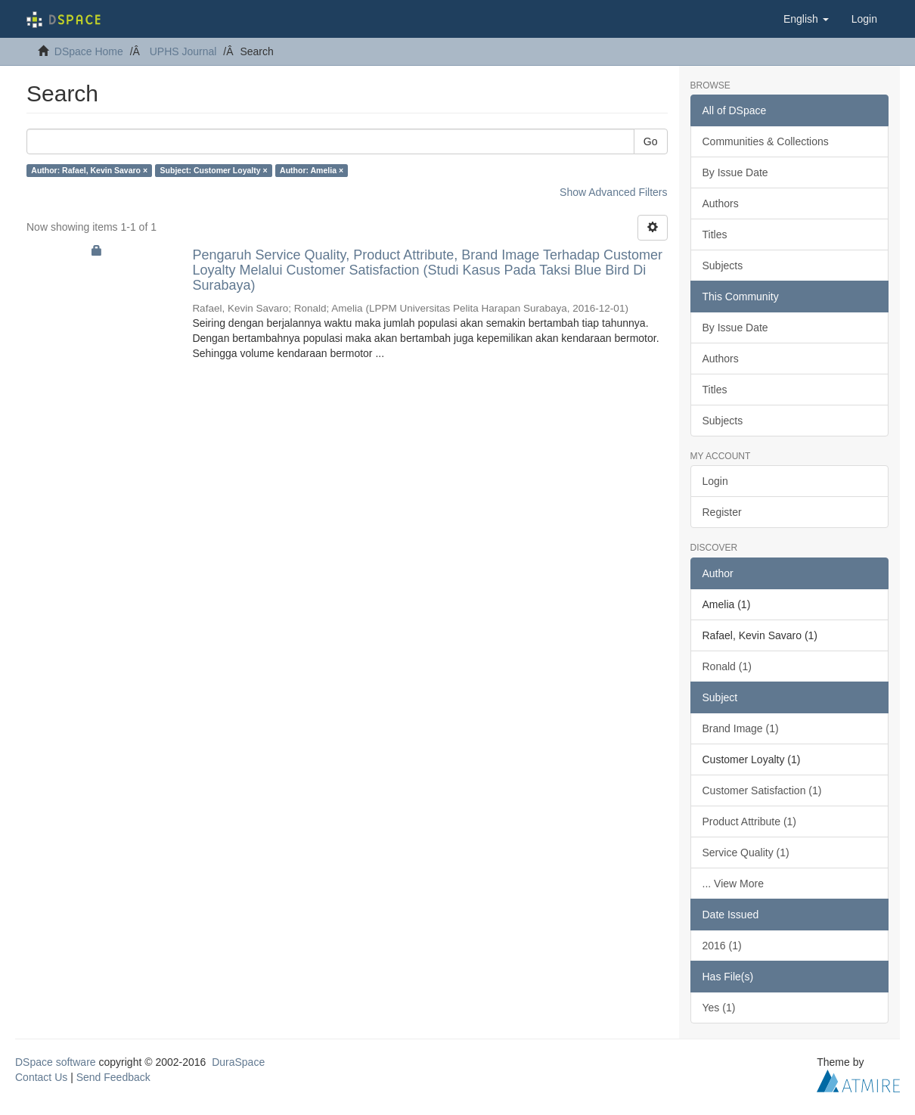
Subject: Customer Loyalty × (214, 170)
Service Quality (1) (746, 852)
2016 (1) (722, 946)
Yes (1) (719, 1008)
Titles (715, 234)
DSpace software (55, 1062)
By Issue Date (735, 172)
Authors (721, 203)
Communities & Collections (766, 141)
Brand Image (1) (741, 728)
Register (722, 512)
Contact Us (41, 1077)
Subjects (723, 265)
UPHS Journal (183, 51)
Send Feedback (113, 1077)
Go (651, 141)
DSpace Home (88, 51)
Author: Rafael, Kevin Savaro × (89, 170)
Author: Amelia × (311, 170)
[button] (806, 19)
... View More (733, 883)
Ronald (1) (727, 666)
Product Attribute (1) (750, 821)
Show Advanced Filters (613, 192)
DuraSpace (238, 1062)
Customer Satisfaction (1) (762, 790)
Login (715, 481)
